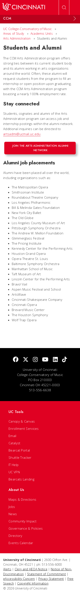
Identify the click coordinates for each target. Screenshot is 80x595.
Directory (15, 535)
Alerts (7, 569)
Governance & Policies (26, 528)
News (13, 514)
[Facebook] (15, 360)
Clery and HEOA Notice (31, 569)
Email (12, 436)
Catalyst (14, 443)
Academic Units (42, 34)
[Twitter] (25, 360)
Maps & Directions (22, 499)
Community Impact (22, 521)
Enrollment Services (24, 428)
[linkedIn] (55, 360)
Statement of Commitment (46, 574)
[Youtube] (45, 360)
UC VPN (14, 472)
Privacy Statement (51, 579)
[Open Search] (64, 7)
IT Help (14, 465)
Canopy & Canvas (22, 421)
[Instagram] (35, 360)
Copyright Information (32, 583)
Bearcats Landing (21, 479)
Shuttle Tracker (20, 457)
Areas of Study (13, 34)
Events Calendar (21, 543)
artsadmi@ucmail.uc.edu (22, 134)
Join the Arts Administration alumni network (40, 148)
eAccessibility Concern (19, 579)
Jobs (12, 507)
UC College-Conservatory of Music (27, 29)
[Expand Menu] (75, 18)
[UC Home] (23, 7)
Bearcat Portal (19, 450)
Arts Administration (17, 38)
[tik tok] (64, 360)
